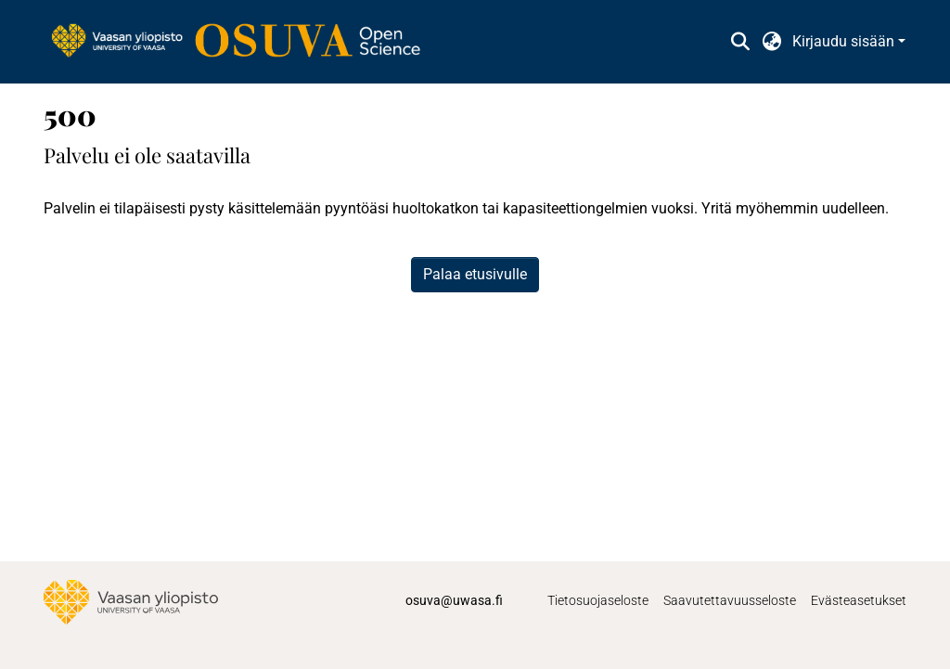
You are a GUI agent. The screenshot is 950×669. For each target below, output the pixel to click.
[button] (739, 42)
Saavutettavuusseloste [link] (729, 600)
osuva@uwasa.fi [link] (454, 600)
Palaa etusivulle (475, 274)
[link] (245, 42)
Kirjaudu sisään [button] (845, 41)
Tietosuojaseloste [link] (597, 600)
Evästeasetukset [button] (858, 600)
